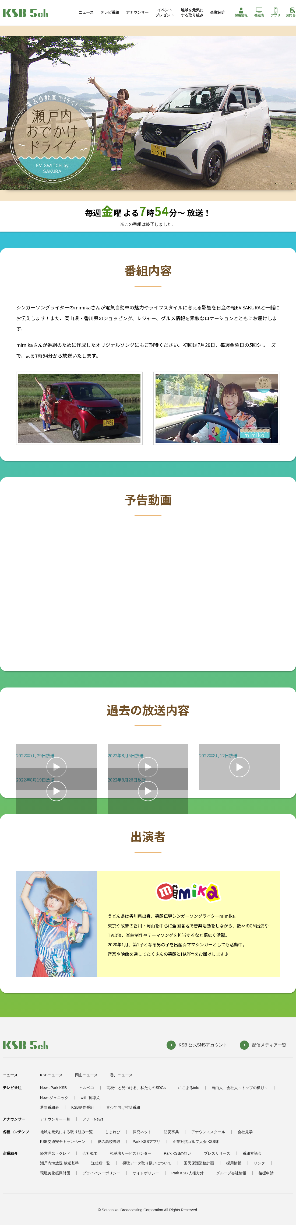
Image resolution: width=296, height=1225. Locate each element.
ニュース (86, 12)
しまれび (112, 1132)
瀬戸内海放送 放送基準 (59, 1163)
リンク (259, 1163)
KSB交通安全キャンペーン (62, 1141)
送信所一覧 (100, 1163)
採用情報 (241, 12)
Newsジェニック (54, 1097)
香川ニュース (121, 1075)
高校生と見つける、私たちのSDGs (136, 1088)
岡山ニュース (86, 1075)
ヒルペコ (86, 1088)
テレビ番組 (109, 12)
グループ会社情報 (231, 1173)
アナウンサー (137, 12)
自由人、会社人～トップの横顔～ (240, 1088)
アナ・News (93, 1119)
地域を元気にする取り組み (192, 12)
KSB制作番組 (82, 1107)
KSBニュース (51, 1075)
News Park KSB (53, 1088)
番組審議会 (252, 1153)
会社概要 (90, 1153)
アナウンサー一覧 (55, 1119)
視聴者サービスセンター (130, 1153)
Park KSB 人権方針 (187, 1173)
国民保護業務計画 (199, 1163)
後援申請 (266, 1173)
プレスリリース (217, 1153)
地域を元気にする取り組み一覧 (66, 1132)
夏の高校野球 (109, 1141)
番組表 (259, 12)
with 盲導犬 (90, 1097)
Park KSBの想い (178, 1153)
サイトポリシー (146, 1173)
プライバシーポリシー (101, 1173)
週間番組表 (49, 1107)
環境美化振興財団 (55, 1173)
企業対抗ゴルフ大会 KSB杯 (196, 1141)
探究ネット (142, 1132)
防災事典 (171, 1132)
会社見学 (245, 1132)
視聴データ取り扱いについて (146, 1163)
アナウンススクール (208, 1132)
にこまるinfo (188, 1088)
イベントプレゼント (164, 12)
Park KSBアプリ (146, 1141)
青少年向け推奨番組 (123, 1107)
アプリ (275, 12)
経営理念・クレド (55, 1153)
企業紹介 (217, 12)
